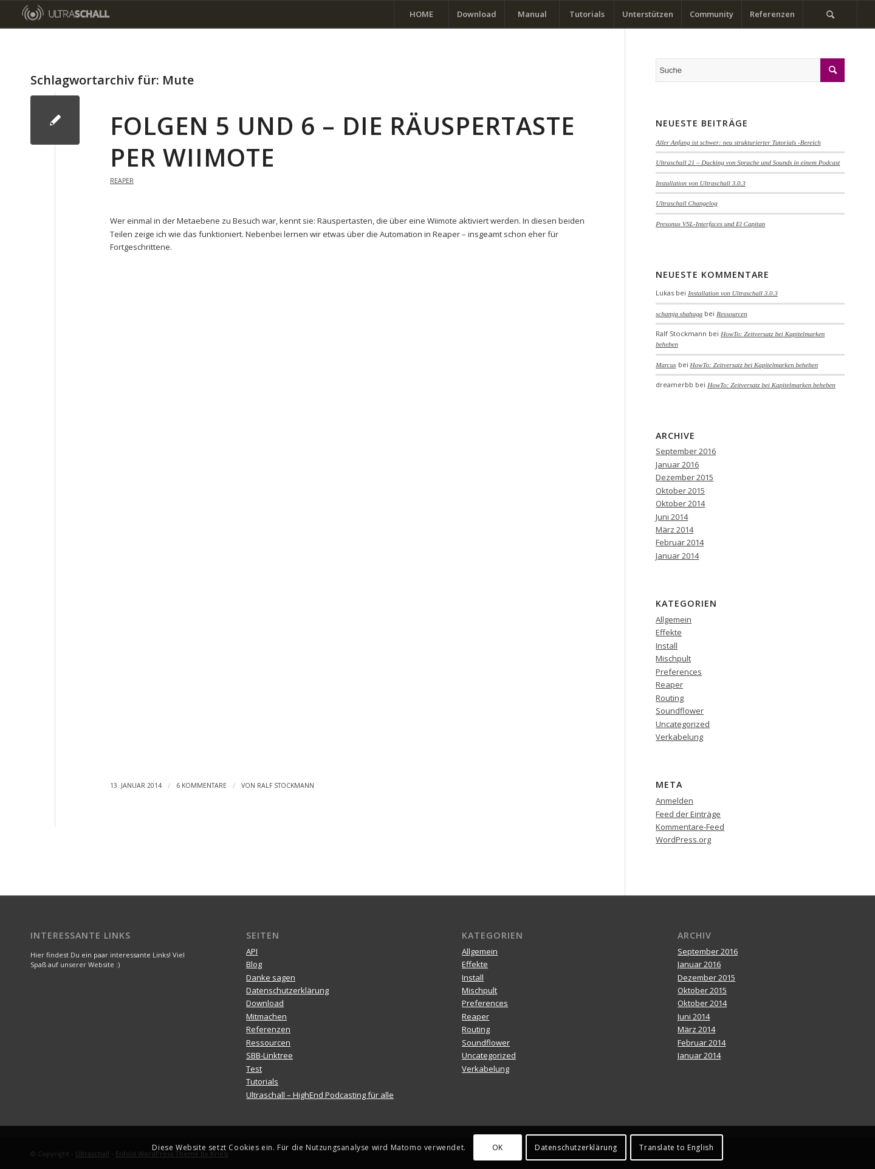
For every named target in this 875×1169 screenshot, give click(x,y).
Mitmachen (266, 1016)
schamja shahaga (679, 313)
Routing (670, 697)
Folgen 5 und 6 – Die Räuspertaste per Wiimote (342, 141)
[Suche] (830, 14)
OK (497, 1147)
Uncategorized (683, 724)
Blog (254, 964)
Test (254, 1068)
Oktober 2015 (680, 490)
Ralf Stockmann (285, 785)
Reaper (122, 180)
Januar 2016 (677, 464)
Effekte (669, 632)
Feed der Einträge (688, 814)
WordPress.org (683, 839)
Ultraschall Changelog (687, 203)
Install (667, 645)
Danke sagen (270, 977)
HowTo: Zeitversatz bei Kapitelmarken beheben (754, 364)
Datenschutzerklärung (287, 990)
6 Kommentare (201, 785)
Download (265, 1003)
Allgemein (673, 619)
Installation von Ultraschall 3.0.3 (701, 183)
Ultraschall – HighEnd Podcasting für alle (320, 1094)
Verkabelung (679, 736)
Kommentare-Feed (690, 826)
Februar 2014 (680, 542)
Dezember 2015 (684, 477)
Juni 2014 (672, 516)
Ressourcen (731, 313)
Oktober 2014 (680, 503)
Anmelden (674, 800)
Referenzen (268, 1029)
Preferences (679, 671)
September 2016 (686, 451)
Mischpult (673, 658)
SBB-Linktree (269, 1055)
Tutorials (262, 1081)
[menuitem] (421, 14)
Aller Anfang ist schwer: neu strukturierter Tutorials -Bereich (738, 142)
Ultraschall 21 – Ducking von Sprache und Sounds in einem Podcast (748, 162)
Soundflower (680, 710)
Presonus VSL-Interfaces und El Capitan (710, 223)
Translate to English (676, 1147)
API (252, 951)
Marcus (666, 364)
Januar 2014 (677, 555)
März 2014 (674, 529)
